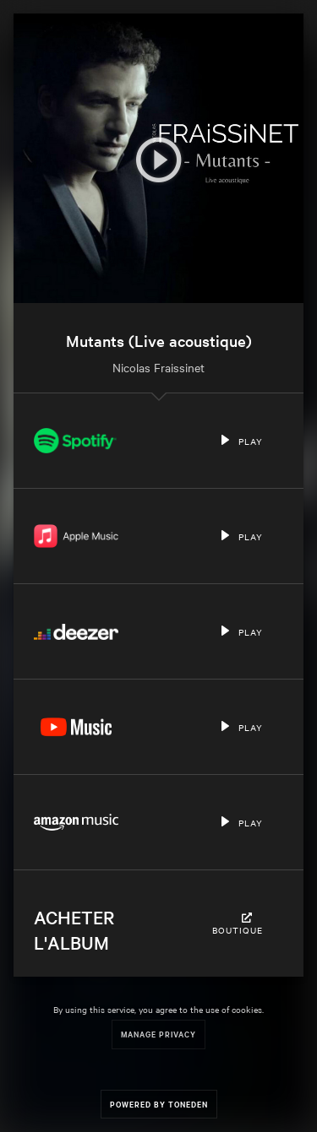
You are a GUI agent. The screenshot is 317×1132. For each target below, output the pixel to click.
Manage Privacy (158, 1033)
